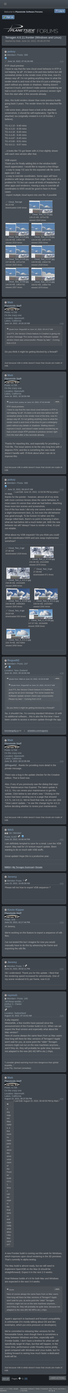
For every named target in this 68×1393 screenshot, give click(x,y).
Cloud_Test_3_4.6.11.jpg (46, 601)
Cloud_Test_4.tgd (14, 610)
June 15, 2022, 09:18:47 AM (20, 489)
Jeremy (12, 876)
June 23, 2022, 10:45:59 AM (17, 883)
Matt (10, 302)
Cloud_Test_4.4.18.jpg (43, 237)
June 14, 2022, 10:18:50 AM (17, 396)
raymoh (12, 995)
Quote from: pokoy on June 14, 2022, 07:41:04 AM (29, 402)
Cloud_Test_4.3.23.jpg (17, 237)
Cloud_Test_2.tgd (14, 548)
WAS (10, 829)
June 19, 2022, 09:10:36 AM (17, 761)
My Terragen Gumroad (23, 867)
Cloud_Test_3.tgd (42, 569)
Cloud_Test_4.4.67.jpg (43, 259)
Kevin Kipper (15, 909)
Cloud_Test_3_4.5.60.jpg (18, 601)
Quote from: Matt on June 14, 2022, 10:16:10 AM (29, 679)
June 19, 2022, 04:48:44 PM (17, 839)
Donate (39, 867)
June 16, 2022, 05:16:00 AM (17, 673)
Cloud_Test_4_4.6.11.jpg (18, 640)
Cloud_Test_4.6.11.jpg (43, 282)
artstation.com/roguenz (37, 730)
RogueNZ (13, 660)
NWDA (8, 867)
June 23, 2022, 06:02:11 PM (17, 969)
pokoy (11, 51)
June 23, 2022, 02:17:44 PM (17, 922)
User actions (57, 1378)
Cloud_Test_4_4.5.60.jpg (40, 620)
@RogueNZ (11, 765)
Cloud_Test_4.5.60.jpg (17, 282)
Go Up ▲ (52, 1390)
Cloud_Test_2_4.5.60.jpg (42, 559)
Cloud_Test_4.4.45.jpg (17, 259)
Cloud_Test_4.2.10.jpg (40, 214)
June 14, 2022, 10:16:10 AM (17, 323)
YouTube (24, 1390)
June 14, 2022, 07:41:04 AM (20, 61)
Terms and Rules (59, 1389)
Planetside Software (27, 1389)
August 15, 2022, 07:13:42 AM (18, 1016)
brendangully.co (12, 730)
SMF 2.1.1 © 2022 (6, 1389)
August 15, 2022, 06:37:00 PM (18, 1098)
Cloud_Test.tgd (13, 202)
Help (50, 1389)
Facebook (44, 1389)
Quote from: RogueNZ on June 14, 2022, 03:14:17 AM (31, 329)
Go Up (6, 1379)
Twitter (37, 1389)
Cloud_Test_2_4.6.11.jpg (18, 580)
